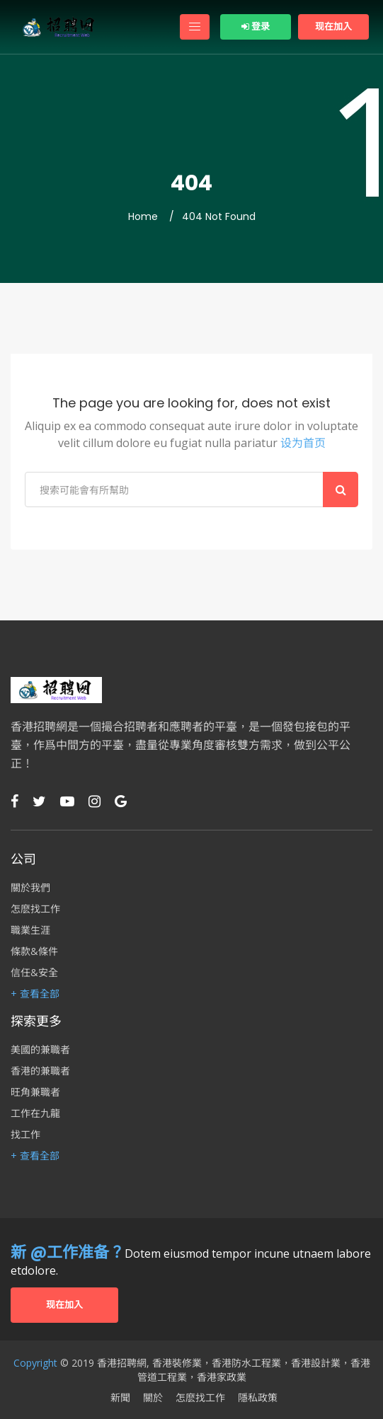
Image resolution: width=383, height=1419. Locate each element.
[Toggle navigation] (195, 27)
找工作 (25, 1134)
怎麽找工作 (35, 909)
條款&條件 (34, 951)
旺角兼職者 (35, 1092)
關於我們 (30, 887)
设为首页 (303, 443)
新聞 (120, 1397)
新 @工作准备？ (68, 1252)
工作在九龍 (35, 1113)
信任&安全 (34, 972)
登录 (255, 26)
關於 (153, 1397)
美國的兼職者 (40, 1049)
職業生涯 (30, 930)
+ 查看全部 (35, 994)
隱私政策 (258, 1397)
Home (143, 216)
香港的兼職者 (40, 1071)
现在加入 (333, 26)
